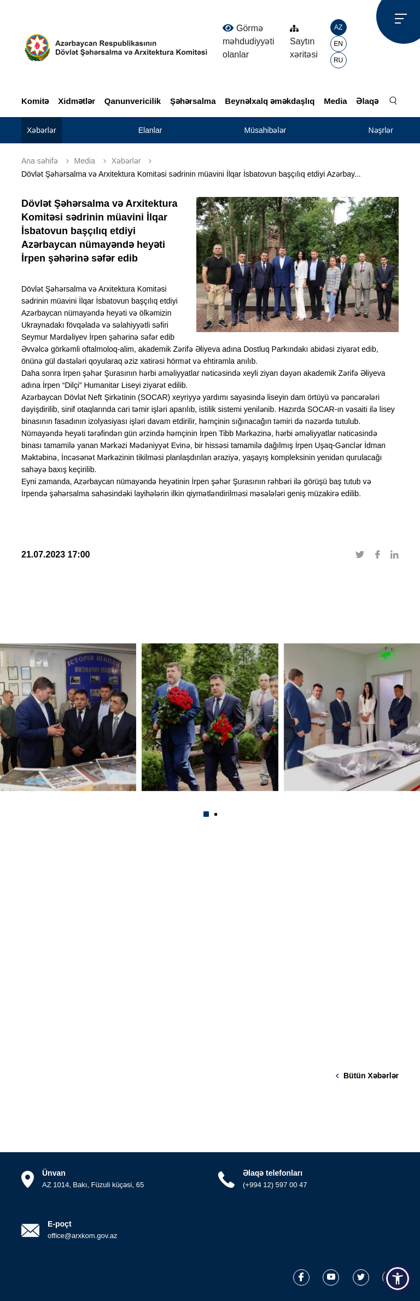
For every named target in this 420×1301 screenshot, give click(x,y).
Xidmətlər (76, 101)
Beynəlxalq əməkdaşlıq (269, 101)
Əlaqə (367, 101)
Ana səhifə (39, 160)
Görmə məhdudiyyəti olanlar (248, 41)
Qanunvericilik (132, 101)
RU (338, 60)
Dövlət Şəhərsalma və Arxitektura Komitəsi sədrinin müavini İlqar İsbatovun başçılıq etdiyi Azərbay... (191, 174)
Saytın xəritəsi (304, 42)
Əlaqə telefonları (272, 1173)
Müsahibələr (265, 130)
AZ (338, 27)
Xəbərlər (41, 130)
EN (338, 44)
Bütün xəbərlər (371, 1075)
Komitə (35, 101)
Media (335, 101)
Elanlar (150, 130)
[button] (206, 814)
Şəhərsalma (193, 101)
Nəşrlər (380, 130)
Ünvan (54, 1173)
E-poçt (60, 1223)
